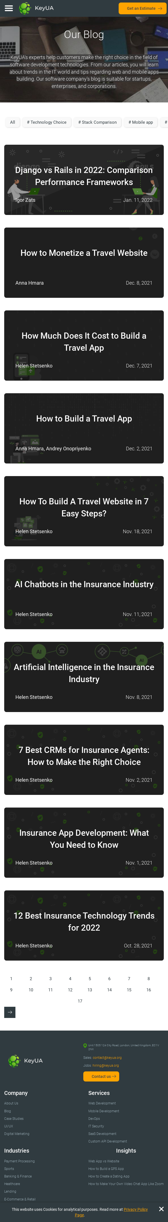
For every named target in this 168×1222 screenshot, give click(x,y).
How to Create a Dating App (109, 1176)
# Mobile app (140, 122)
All (12, 122)
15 (129, 989)
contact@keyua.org (107, 1058)
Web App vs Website (103, 1161)
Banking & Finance (18, 1176)
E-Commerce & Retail (20, 1199)
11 (50, 989)
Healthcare (12, 1184)
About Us (11, 1103)
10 (31, 989)
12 (70, 989)
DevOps (94, 1119)
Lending (10, 1191)
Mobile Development (103, 1111)
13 (90, 989)
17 (80, 1001)
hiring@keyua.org (106, 1066)
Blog (7, 1111)
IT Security (96, 1126)
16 (148, 989)
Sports (9, 1169)
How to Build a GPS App (106, 1169)
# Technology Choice (46, 122)
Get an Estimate (141, 8)
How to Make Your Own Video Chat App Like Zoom (126, 1184)
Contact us (101, 1076)
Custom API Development (107, 1141)
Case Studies (14, 1119)
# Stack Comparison (97, 122)
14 (109, 989)
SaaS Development (102, 1134)
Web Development (102, 1103)
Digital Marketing (16, 1134)
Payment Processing (19, 1161)
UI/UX (8, 1126)
